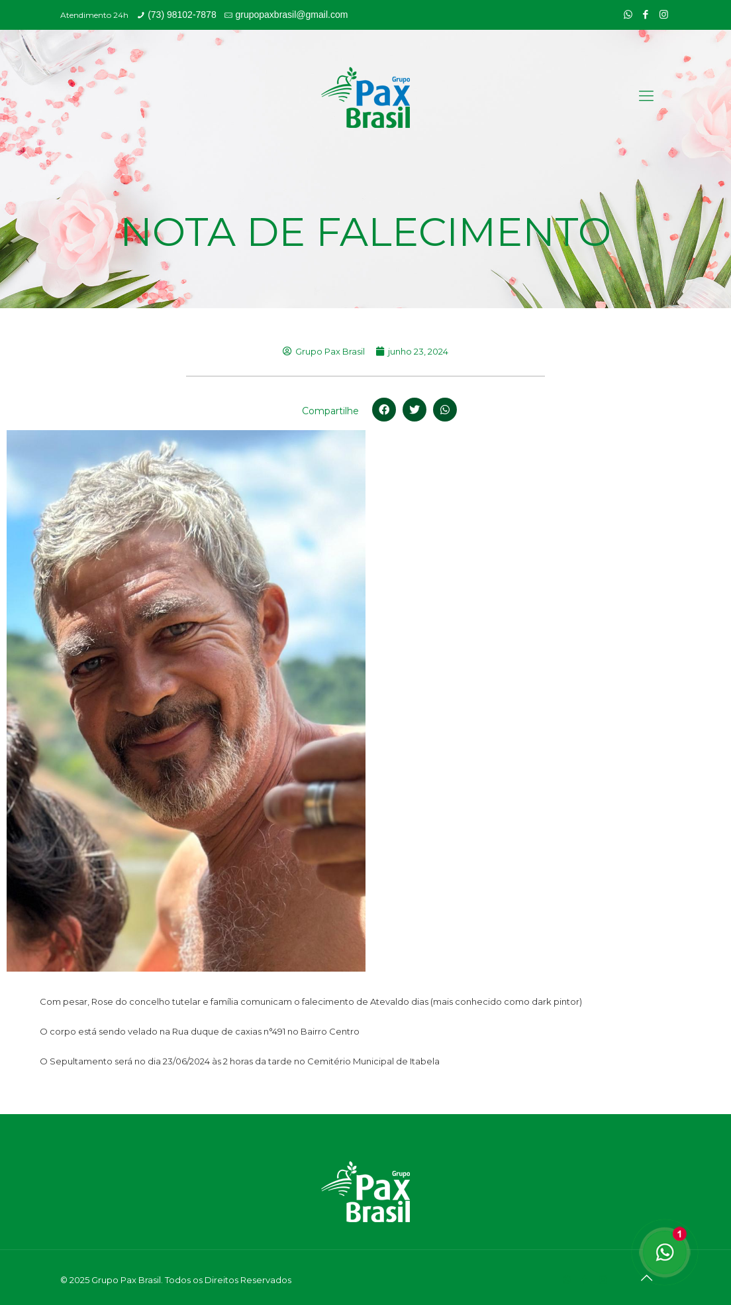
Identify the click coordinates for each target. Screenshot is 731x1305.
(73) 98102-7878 (182, 14)
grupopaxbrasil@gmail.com (291, 14)
